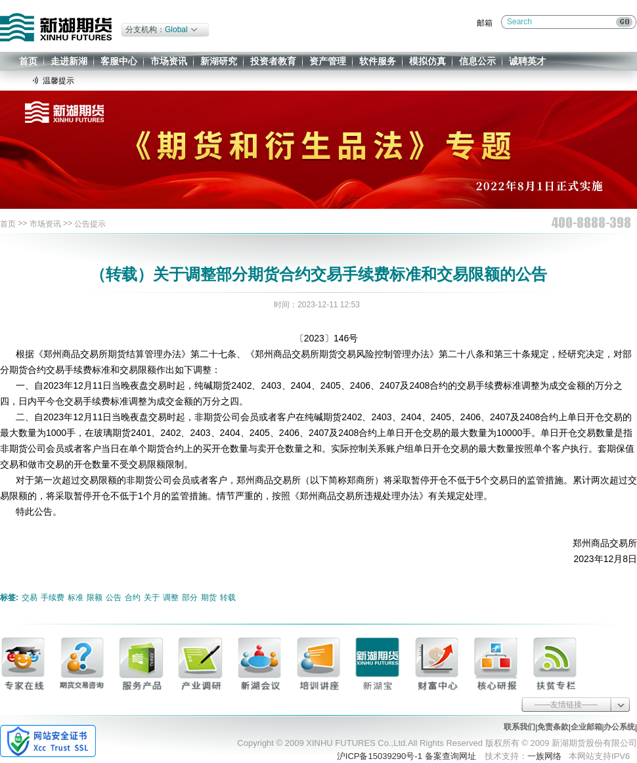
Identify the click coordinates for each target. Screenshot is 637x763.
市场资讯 (168, 61)
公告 (113, 597)
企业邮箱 (586, 726)
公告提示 (90, 224)
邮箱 (485, 23)
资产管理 (327, 61)
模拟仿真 (427, 61)
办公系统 (619, 726)
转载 (228, 597)
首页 (28, 61)
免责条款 (553, 726)
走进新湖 (69, 61)
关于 (152, 597)
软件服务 (377, 61)
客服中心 (118, 61)
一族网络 (544, 756)
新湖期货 (56, 27)
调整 (171, 597)
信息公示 (477, 61)
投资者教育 (273, 61)
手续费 (52, 597)
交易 (29, 597)
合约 (133, 597)
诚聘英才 (527, 61)
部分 (190, 597)
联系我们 (519, 726)
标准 (75, 597)
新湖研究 (218, 61)
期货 (209, 597)
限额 (94, 597)
